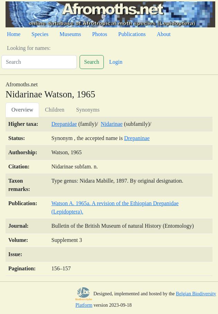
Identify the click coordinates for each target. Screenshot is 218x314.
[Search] (39, 62)
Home (13, 34)
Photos (99, 34)
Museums (70, 34)
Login (115, 62)
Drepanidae (64, 124)
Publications (132, 34)
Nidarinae (111, 124)
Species (39, 34)
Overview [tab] (22, 110)
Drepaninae (137, 138)
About (164, 34)
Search (91, 62)
